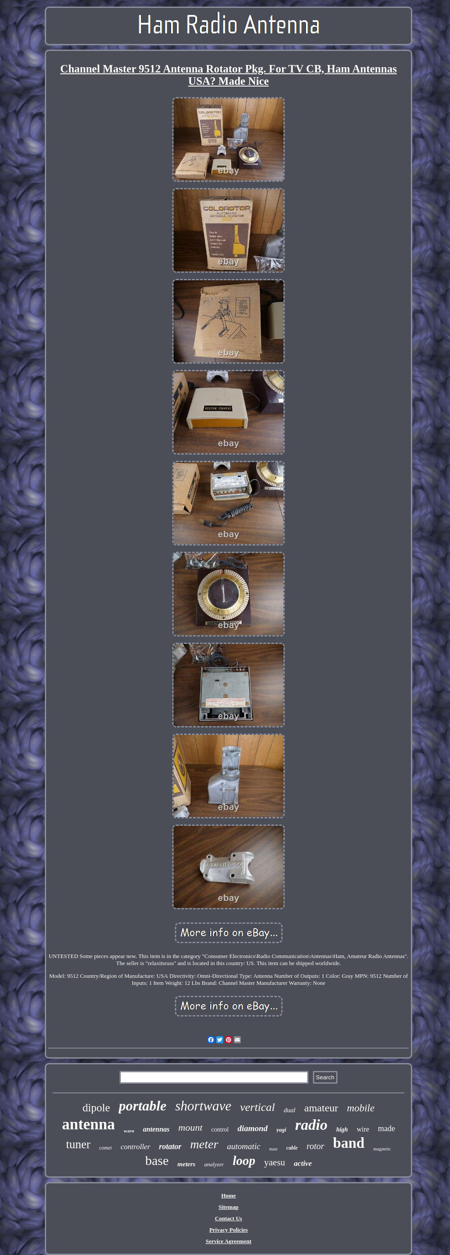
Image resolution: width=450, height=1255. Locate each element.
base (157, 1160)
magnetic (382, 1148)
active (303, 1163)
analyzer (214, 1164)
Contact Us (228, 1218)
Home (228, 1195)
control (220, 1129)
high (342, 1129)
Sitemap (228, 1207)
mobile (361, 1108)
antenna (88, 1124)
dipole (96, 1108)
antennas (156, 1129)
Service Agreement (228, 1241)
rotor (315, 1146)
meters (187, 1164)
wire (363, 1129)
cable (292, 1148)
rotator (170, 1146)
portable (142, 1106)
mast (273, 1148)
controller (135, 1147)
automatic (244, 1146)
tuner (78, 1144)
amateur (321, 1108)
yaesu (274, 1162)
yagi (281, 1129)
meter (204, 1144)
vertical (257, 1107)
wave (129, 1130)
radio (311, 1125)
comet (105, 1148)
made (386, 1128)
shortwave (203, 1106)
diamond (252, 1128)
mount (190, 1127)
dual (290, 1110)
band (349, 1143)
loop (243, 1161)
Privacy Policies (228, 1229)
